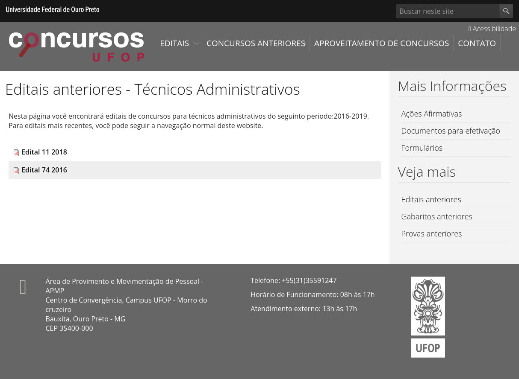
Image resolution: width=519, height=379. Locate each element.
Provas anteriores (431, 233)
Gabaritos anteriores (437, 216)
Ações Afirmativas (431, 113)
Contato (477, 43)
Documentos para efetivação (451, 130)
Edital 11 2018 (44, 152)
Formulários (422, 148)
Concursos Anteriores (255, 43)
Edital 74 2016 (44, 170)
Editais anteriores (431, 199)
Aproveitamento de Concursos (381, 43)
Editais (174, 43)
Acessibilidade (492, 28)
